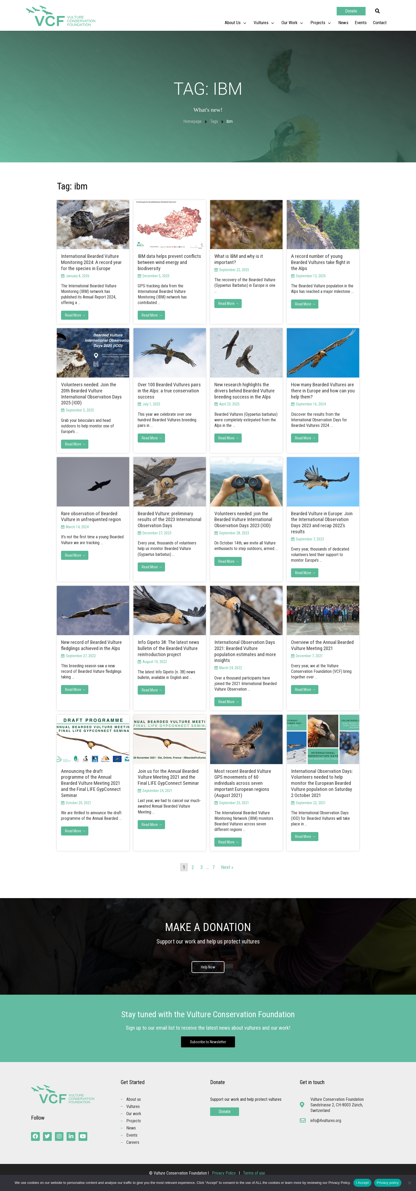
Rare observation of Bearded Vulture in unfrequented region (91, 516)
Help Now (208, 967)
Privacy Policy (224, 1173)
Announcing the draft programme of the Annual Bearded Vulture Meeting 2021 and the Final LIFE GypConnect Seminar (91, 783)
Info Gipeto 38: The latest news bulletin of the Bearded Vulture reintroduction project (168, 648)
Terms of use (254, 1173)
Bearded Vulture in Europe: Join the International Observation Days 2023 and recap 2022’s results (322, 522)
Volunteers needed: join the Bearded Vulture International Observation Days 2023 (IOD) (243, 519)
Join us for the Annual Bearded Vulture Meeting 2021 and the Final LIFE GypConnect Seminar (168, 777)
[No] (409, 1182)
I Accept (362, 1183)
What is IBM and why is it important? (238, 259)
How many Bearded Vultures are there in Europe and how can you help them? (323, 391)
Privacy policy (388, 1183)
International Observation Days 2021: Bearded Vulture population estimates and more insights (245, 651)
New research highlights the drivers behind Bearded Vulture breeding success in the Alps (244, 391)
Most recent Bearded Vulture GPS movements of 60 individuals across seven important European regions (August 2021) (242, 783)
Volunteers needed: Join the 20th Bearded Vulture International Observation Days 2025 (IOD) (91, 394)
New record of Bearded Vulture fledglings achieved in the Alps (91, 645)
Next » (227, 867)
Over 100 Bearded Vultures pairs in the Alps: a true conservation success (169, 391)
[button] (377, 11)
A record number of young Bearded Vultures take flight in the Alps (320, 262)
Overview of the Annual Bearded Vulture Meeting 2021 (322, 645)
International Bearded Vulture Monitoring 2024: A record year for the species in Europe (91, 262)
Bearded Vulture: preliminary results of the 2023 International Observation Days (169, 519)
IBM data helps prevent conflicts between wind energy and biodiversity (169, 262)
